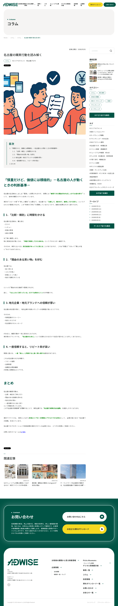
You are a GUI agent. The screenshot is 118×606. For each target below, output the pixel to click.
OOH (100, 184)
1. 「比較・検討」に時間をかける (25, 151)
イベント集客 (94, 149)
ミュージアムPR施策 (97, 152)
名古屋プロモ (31, 61)
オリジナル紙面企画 (97, 166)
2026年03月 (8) (95, 217)
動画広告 (103, 159)
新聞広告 (104, 145)
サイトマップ (91, 602)
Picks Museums (89, 561)
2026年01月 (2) (95, 220)
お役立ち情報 (95, 97)
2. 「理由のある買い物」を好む (24, 154)
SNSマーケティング (96, 101)
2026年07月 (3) (95, 206)
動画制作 (104, 149)
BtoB (108, 152)
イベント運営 (94, 163)
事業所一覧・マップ (60, 574)
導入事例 (101, 93)
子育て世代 (94, 159)
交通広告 (102, 156)
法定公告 (111, 173)
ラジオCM (103, 173)
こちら (23, 432)
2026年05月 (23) (96, 212)
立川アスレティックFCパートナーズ (102, 187)
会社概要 (56, 571)
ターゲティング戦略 (97, 135)
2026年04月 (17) (96, 214)
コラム (45, 4)
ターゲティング (95, 109)
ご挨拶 (108, 101)
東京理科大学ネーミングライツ (100, 180)
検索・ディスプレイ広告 (98, 170)
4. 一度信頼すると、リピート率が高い (26, 160)
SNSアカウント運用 (97, 142)
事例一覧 (39, 4)
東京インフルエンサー (97, 132)
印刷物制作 (94, 173)
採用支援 (110, 156)
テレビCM (93, 156)
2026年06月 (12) (96, 209)
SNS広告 (106, 139)
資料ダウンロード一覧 (91, 583)
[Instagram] (8, 585)
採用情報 (76, 4)
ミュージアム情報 (54, 4)
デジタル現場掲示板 (65, 4)
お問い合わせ (88, 588)
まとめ (13, 164)
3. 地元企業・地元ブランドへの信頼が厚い (28, 157)
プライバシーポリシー (104, 602)
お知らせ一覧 (88, 592)
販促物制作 (94, 177)
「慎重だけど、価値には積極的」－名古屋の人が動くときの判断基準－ (34, 148)
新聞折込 (93, 184)
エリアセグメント (19, 61)
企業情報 (82, 4)
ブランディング (95, 105)
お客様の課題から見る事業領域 (64, 560)
